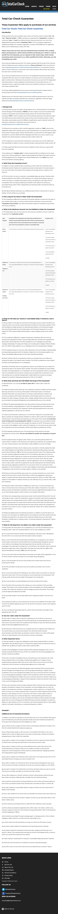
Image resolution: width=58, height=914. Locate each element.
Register (46, 9)
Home (27, 6)
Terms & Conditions (10, 873)
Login (54, 9)
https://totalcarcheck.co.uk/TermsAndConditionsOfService (22, 67)
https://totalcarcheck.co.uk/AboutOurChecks (15, 124)
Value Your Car (8, 867)
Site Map (7, 878)
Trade (48, 6)
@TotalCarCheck (10, 889)
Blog (54, 6)
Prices (41, 6)
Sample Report (9, 870)
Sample (34, 6)
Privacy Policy (8, 875)
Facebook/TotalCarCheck (12, 893)
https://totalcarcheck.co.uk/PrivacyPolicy (30, 92)
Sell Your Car (8, 864)
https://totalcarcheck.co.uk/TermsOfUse (21, 100)
